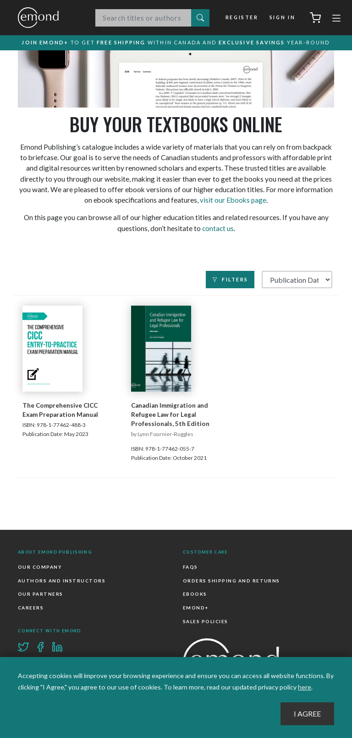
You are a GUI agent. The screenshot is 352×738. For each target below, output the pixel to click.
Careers (31, 608)
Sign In (282, 17)
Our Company (40, 567)
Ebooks (195, 594)
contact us (218, 228)
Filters (230, 280)
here (304, 687)
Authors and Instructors (61, 581)
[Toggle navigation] (336, 19)
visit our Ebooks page (233, 200)
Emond (47, 17)
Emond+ (196, 608)
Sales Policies (205, 621)
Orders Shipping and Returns (231, 581)
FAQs (190, 567)
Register (242, 17)
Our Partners (40, 594)
